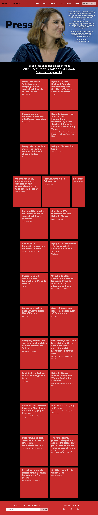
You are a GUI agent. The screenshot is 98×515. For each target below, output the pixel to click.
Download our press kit (49, 72)
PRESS (37, 3)
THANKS (77, 3)
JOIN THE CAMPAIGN (89, 3)
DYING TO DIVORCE (11, 4)
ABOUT (44, 3)
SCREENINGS (53, 3)
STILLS (61, 3)
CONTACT (69, 3)
